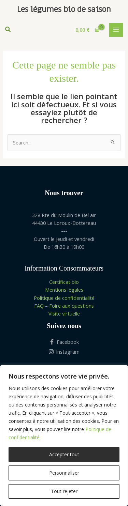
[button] (8, 30)
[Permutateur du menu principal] (116, 29)
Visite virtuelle (64, 313)
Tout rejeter (64, 491)
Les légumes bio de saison (64, 9)
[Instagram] (64, 351)
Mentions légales (64, 289)
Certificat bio (64, 281)
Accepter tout (64, 454)
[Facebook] (64, 341)
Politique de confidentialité (64, 297)
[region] (64, 435)
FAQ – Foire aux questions (64, 305)
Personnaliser (64, 473)
